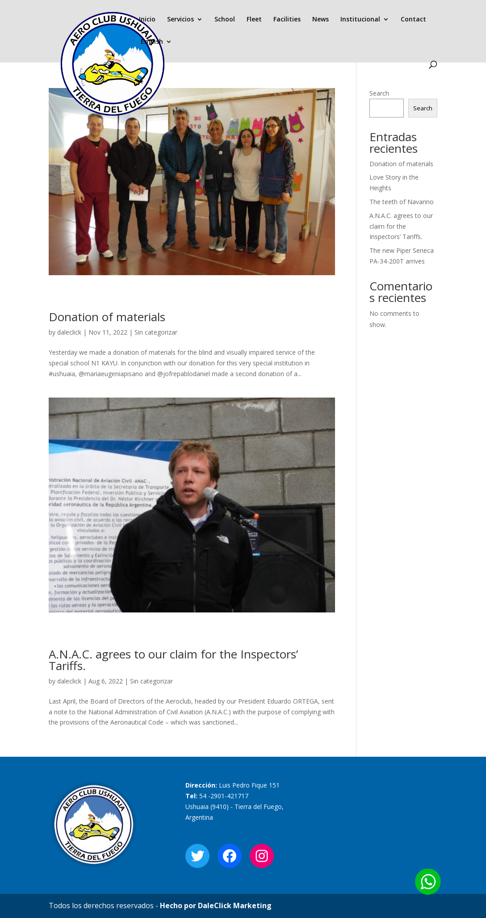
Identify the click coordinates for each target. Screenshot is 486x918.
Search (379, 93)
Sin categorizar (155, 332)
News (320, 19)
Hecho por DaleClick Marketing (216, 905)
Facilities (287, 19)
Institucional (360, 19)
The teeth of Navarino (401, 201)
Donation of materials (107, 317)
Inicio (147, 19)
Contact (413, 19)
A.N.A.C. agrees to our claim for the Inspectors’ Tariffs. (173, 660)
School (224, 19)
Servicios (180, 19)
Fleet (254, 19)
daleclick (69, 332)
